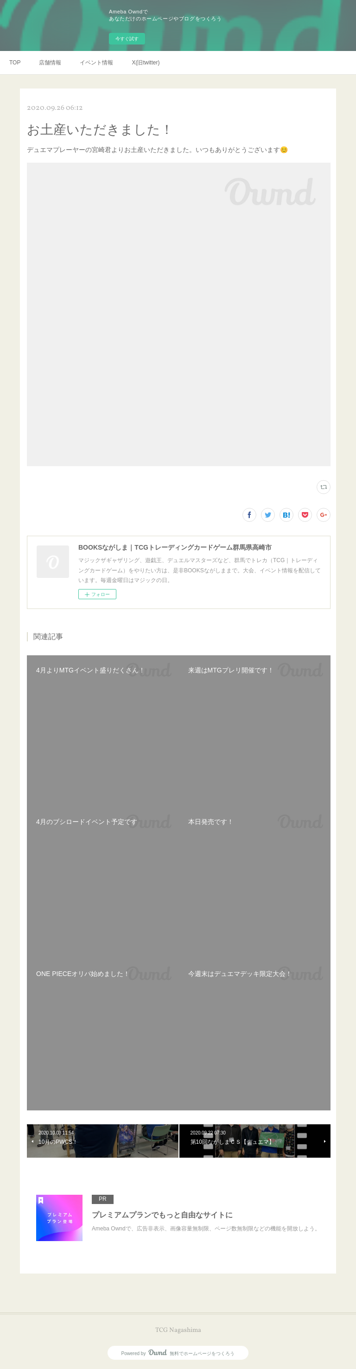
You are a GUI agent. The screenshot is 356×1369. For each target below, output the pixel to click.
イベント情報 (96, 62)
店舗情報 (50, 62)
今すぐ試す (127, 38)
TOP (14, 62)
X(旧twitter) (145, 62)
